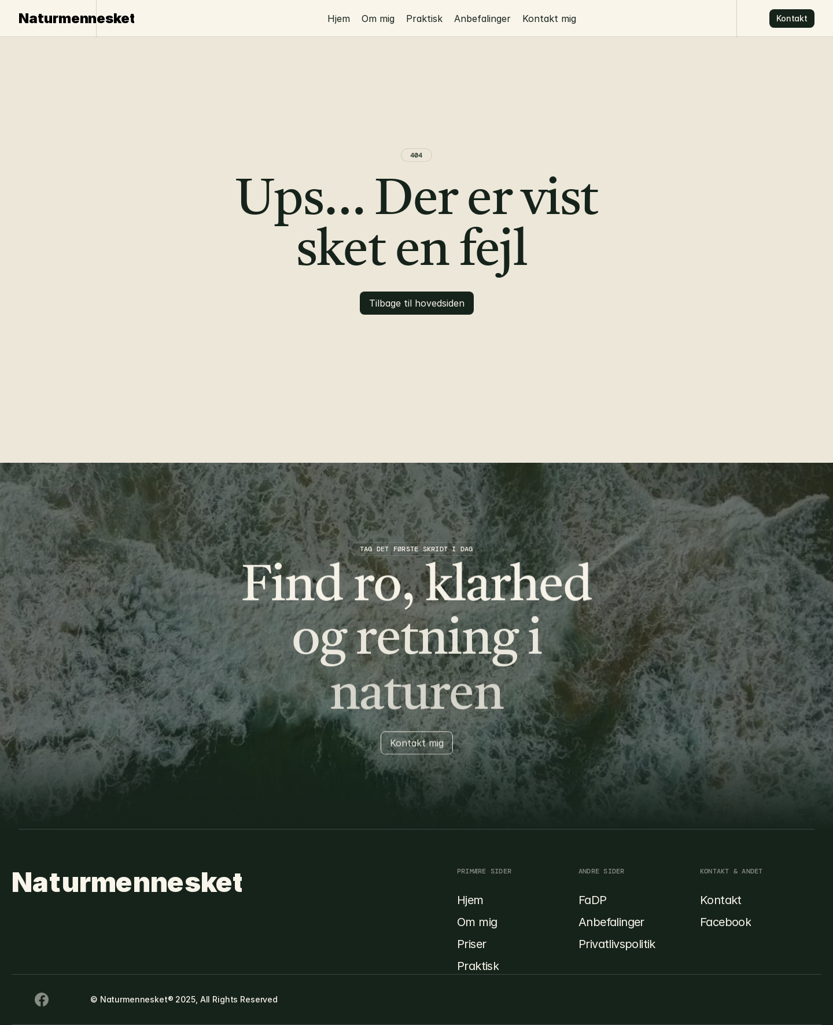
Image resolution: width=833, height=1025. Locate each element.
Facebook (725, 922)
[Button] (791, 18)
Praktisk (424, 18)
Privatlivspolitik (616, 944)
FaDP (592, 900)
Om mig (378, 18)
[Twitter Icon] (65, 999)
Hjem (338, 18)
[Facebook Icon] (18, 999)
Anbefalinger (482, 18)
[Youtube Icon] (42, 999)
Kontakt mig (549, 18)
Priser (471, 944)
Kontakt (721, 900)
